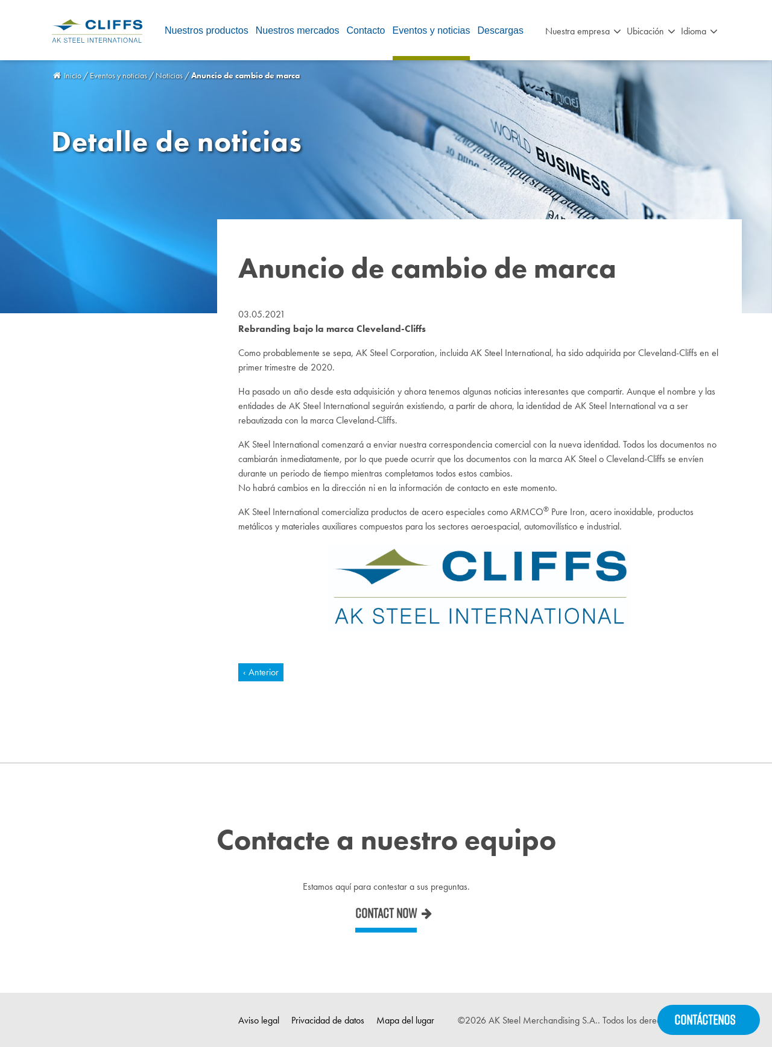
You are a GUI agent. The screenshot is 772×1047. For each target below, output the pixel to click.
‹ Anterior (261, 672)
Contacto (365, 30)
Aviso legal (258, 1020)
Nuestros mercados (298, 30)
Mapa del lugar (405, 1020)
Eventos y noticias (431, 30)
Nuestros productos (206, 30)
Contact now (386, 913)
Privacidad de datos (327, 1020)
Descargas (500, 30)
